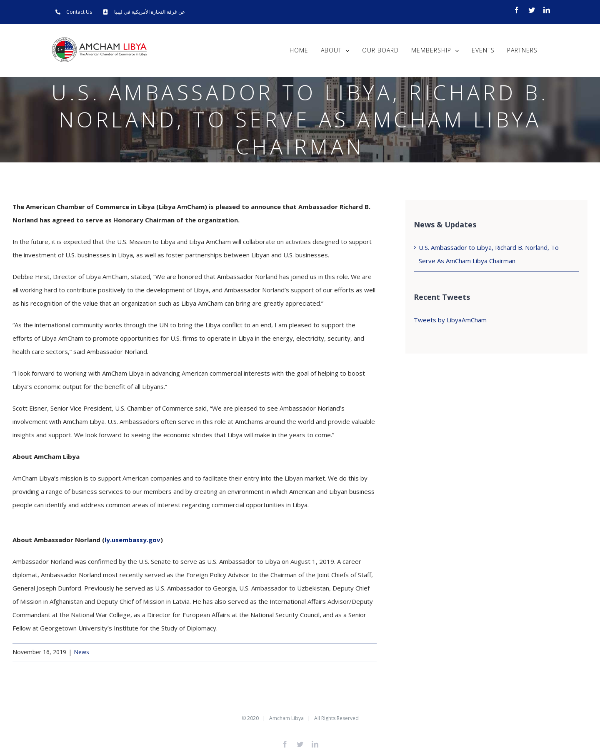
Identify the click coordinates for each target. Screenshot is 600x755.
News (81, 652)
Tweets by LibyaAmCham (450, 320)
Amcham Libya (286, 718)
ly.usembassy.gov (132, 540)
